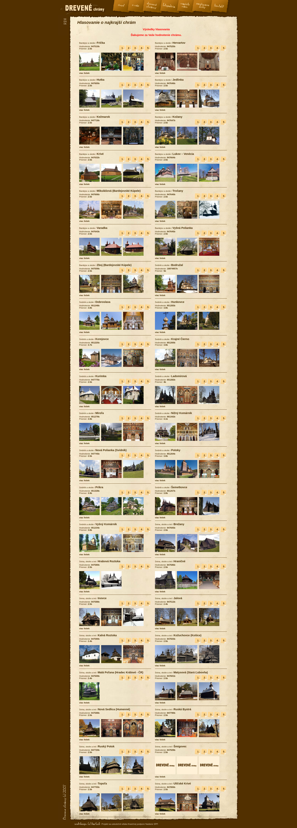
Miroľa (99, 413)
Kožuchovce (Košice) (187, 635)
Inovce (102, 598)
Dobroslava (102, 301)
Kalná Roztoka (107, 635)
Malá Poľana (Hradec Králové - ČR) (120, 672)
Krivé (100, 153)
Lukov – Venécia (183, 153)
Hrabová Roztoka (109, 561)
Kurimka (100, 376)
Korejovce (102, 339)
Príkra (99, 487)
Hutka (100, 79)
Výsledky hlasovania (156, 29)
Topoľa (102, 783)
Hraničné (179, 561)
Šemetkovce (179, 487)
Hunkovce (177, 301)
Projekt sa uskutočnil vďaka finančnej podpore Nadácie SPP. (130, 824)
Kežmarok (103, 116)
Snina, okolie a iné (163, 524)
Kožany (177, 116)
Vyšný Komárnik (106, 524)
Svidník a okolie (162, 265)
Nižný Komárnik (181, 413)
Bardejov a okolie (87, 43)
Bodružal (177, 265)
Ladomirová (179, 376)
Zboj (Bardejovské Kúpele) (114, 265)
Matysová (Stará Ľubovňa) (191, 672)
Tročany (178, 190)
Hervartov (179, 42)
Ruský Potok (106, 746)
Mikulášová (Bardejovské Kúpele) (119, 190)
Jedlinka (178, 79)
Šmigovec (180, 746)
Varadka (102, 227)
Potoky (175, 450)
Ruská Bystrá (182, 709)
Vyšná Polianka (183, 227)
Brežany (179, 524)
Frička (101, 42)
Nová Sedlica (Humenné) (114, 709)
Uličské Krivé (182, 783)
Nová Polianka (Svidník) (111, 450)
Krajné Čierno (180, 339)
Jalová (178, 598)
